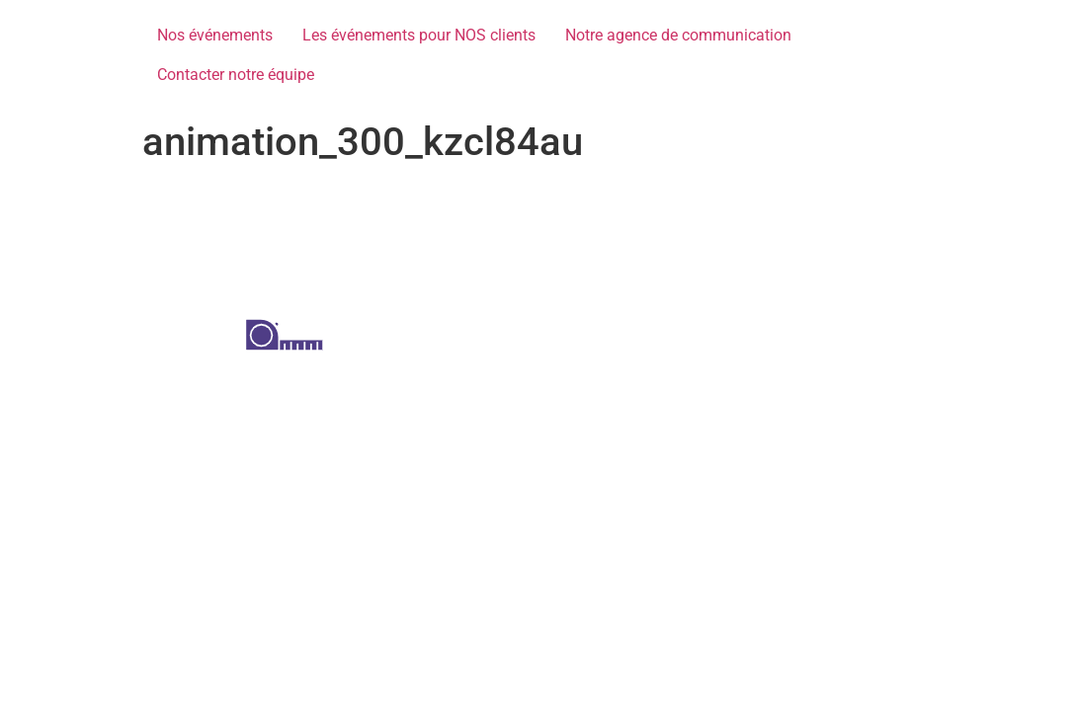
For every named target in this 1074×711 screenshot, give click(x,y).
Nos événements (215, 35)
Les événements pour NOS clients (419, 35)
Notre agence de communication (678, 35)
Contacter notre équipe (235, 74)
